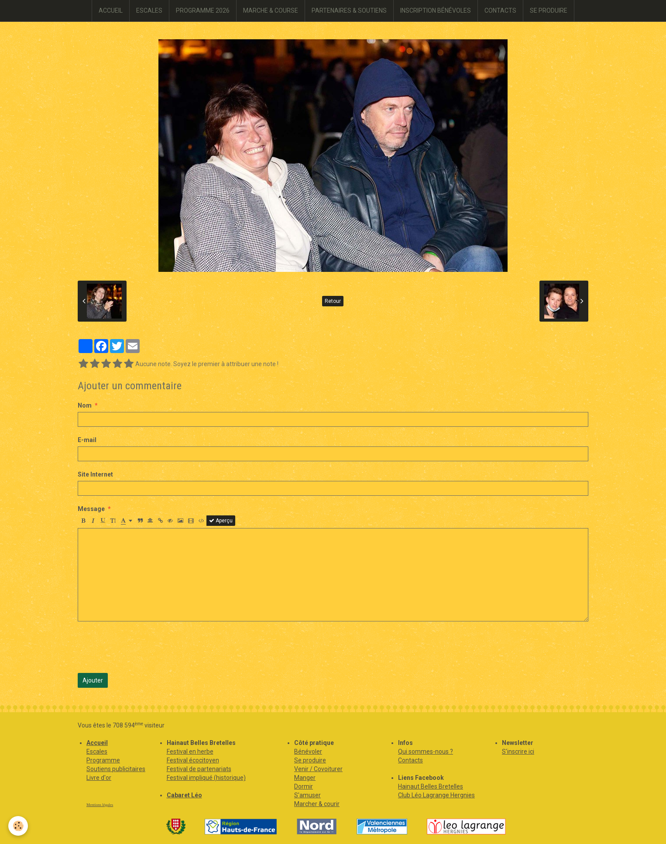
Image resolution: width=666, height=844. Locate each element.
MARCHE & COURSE (270, 10)
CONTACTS (500, 10)
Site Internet (95, 474)
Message (91, 508)
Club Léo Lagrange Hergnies (436, 795)
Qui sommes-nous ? (425, 751)
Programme (103, 760)
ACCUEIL (111, 10)
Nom (85, 405)
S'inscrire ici (518, 751)
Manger (305, 777)
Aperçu (221, 521)
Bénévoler (308, 751)
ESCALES (149, 10)
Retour (333, 301)
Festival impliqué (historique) (206, 777)
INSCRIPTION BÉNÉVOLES (435, 10)
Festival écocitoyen (193, 760)
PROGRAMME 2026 (203, 10)
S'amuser (307, 795)
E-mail (87, 439)
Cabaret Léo (184, 795)
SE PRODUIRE (548, 10)
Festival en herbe (190, 751)
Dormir (303, 786)
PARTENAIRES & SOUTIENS (349, 10)
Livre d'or (98, 777)
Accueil (97, 742)
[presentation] (144, 647)
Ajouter (92, 680)
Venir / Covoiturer (318, 768)
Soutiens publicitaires (115, 768)
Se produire (310, 760)
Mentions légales (99, 805)
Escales (96, 751)
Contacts (410, 760)
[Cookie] (18, 826)
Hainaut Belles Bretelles (430, 786)
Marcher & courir (317, 803)
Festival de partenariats (199, 768)
